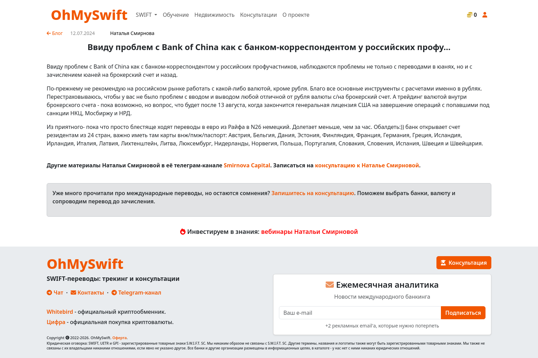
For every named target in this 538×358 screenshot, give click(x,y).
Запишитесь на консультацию (312, 193)
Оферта (119, 337)
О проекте (295, 15)
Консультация (464, 262)
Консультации (258, 15)
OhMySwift (89, 14)
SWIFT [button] (144, 15)
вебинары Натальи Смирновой (309, 231)
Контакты (87, 292)
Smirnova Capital (247, 165)
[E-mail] (360, 312)
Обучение (176, 15)
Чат (55, 292)
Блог (55, 33)
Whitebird (60, 311)
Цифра (56, 322)
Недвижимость (215, 15)
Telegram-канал (136, 292)
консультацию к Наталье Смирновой (367, 165)
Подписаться (463, 313)
